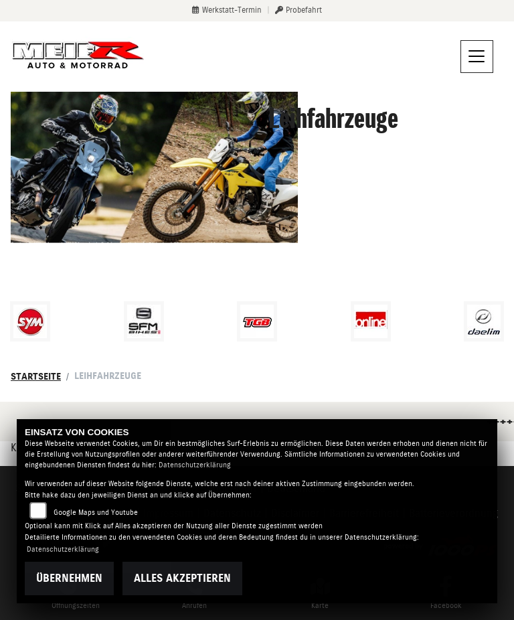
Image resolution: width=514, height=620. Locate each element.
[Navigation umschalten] (477, 57)
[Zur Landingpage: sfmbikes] (144, 321)
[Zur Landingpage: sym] (30, 321)
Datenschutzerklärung (195, 465)
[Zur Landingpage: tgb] (257, 321)
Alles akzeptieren (182, 578)
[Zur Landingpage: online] (371, 321)
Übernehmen (69, 578)
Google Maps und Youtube (96, 512)
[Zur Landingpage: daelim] (484, 321)
